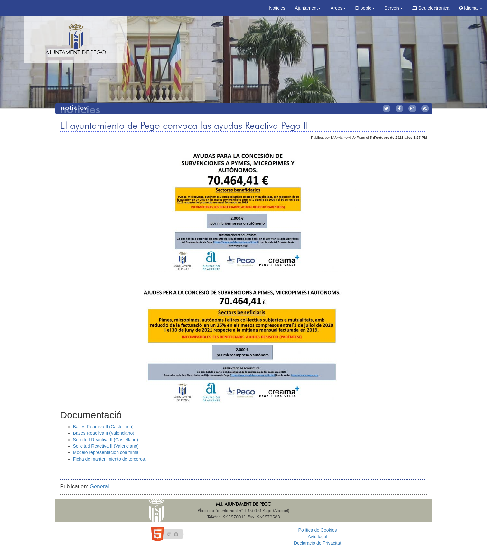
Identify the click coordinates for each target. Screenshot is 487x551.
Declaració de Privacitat (317, 543)
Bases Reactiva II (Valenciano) (103, 433)
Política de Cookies (317, 530)
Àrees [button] (338, 8)
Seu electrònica (430, 8)
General (99, 486)
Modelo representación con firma (106, 452)
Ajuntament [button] (308, 8)
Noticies (277, 8)
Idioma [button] (470, 8)
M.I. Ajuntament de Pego (243, 504)
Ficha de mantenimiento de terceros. (109, 458)
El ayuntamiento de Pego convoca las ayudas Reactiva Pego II (184, 126)
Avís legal (317, 536)
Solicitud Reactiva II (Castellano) (105, 439)
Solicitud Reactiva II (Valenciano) (106, 446)
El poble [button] (365, 8)
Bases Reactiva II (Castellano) (103, 426)
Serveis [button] (393, 8)
